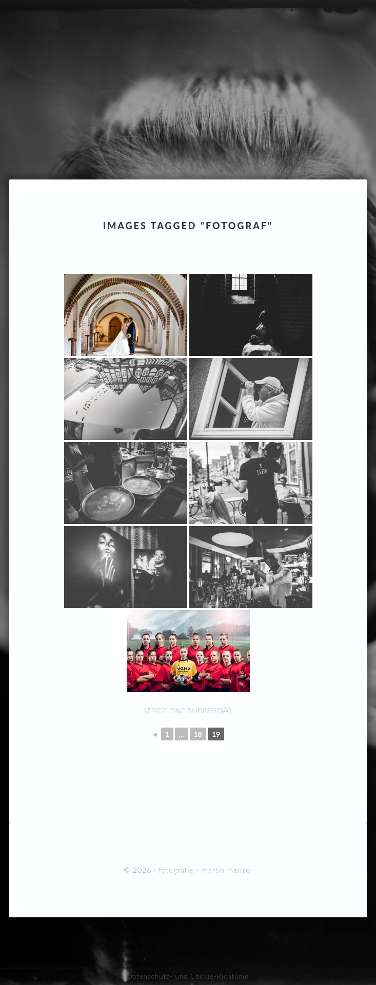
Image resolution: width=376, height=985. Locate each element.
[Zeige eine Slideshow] (188, 711)
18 (198, 734)
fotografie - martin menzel (188, 69)
